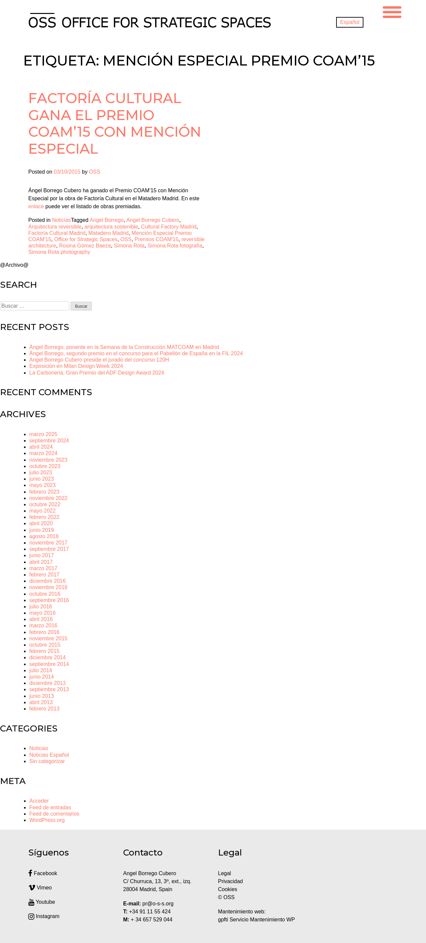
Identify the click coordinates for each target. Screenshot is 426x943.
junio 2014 (41, 677)
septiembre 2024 (49, 440)
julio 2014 (40, 670)
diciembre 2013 (47, 683)
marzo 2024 (43, 453)
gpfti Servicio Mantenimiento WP (256, 919)
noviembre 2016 (48, 587)
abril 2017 (41, 562)
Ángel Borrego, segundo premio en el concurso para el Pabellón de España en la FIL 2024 (136, 353)
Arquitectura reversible (55, 227)
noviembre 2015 (48, 638)
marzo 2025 (43, 434)
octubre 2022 (44, 504)
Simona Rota (129, 245)
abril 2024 (41, 447)
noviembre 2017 (48, 543)
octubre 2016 (44, 594)
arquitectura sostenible (111, 227)
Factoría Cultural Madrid (57, 233)
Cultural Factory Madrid (168, 227)
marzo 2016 (43, 625)
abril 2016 (41, 619)
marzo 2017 (43, 568)
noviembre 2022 (48, 498)
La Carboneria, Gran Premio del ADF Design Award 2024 (96, 373)
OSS (94, 172)
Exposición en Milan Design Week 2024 (76, 366)
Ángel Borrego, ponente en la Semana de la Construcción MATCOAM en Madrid (124, 347)
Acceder (39, 801)
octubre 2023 (44, 466)
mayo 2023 (42, 485)
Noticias (61, 220)
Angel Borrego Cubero (152, 220)
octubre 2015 (44, 645)
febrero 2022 (44, 517)
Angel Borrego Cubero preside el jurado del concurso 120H (99, 360)
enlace (36, 206)
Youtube (41, 902)
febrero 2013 (44, 708)
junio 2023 (41, 479)
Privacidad (230, 881)
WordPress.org (47, 820)
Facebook (42, 873)
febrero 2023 (44, 492)
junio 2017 (41, 555)
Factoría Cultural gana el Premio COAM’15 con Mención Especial (114, 123)
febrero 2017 (44, 574)
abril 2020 (41, 523)
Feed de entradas (50, 807)
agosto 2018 (44, 536)
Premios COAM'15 (156, 239)
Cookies (227, 889)
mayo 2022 (42, 511)
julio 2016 (40, 606)
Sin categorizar (47, 761)
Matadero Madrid (109, 233)
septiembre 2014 (49, 664)
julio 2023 (40, 472)
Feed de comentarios (54, 814)
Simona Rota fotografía (174, 245)
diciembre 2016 (47, 581)
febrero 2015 (44, 651)
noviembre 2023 (48, 460)
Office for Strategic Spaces (85, 239)
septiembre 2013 (49, 689)
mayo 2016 (42, 613)
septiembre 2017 (49, 549)
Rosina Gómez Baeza (85, 245)
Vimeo (40, 887)
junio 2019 (41, 530)
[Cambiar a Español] (350, 22)
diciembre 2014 (47, 657)
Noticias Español (49, 755)
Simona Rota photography (59, 252)
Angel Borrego (106, 220)
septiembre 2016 (49, 600)
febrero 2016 (44, 632)
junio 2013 (41, 696)
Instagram (44, 916)
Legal (225, 873)
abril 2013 (41, 702)
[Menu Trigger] (392, 11)
